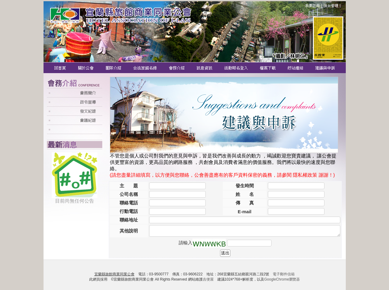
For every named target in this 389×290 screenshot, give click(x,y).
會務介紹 (177, 67)
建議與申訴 (324, 67)
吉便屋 (208, 279)
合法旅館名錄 (145, 67)
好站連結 (296, 67)
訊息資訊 (205, 67)
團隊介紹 (114, 67)
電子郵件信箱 (284, 274)
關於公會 (86, 67)
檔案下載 (268, 67)
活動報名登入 (237, 67)
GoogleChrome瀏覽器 (282, 279)
